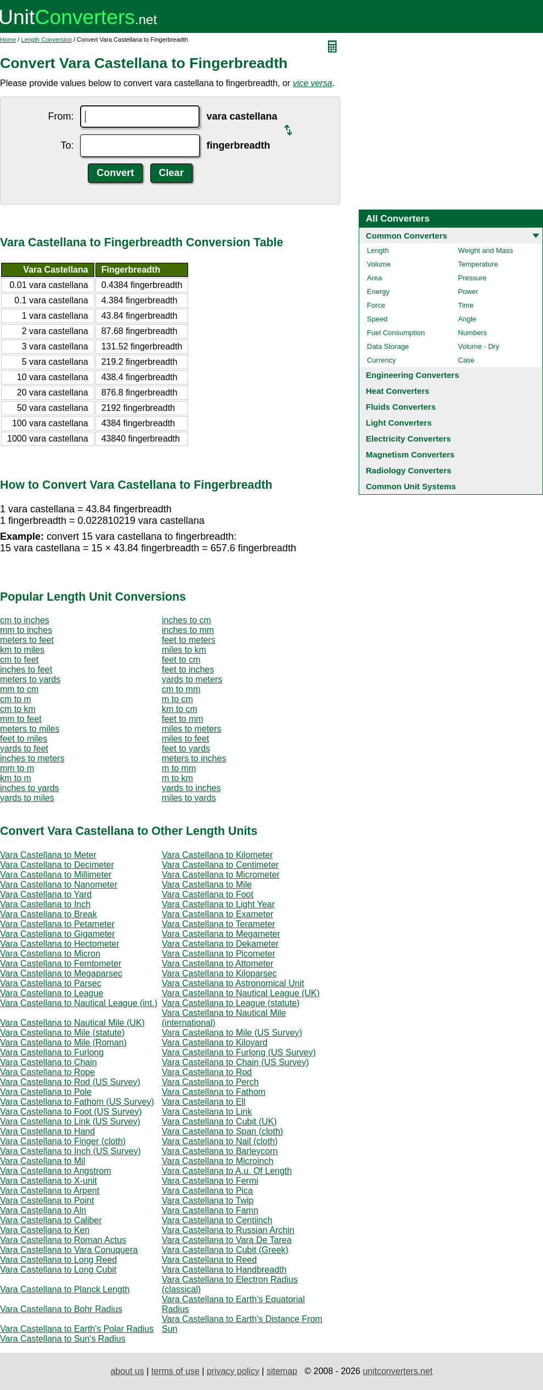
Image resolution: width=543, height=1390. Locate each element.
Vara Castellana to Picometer (218, 953)
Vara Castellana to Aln (43, 1210)
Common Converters (406, 235)
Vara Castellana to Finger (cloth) (63, 1141)
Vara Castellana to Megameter (221, 934)
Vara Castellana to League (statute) (230, 1003)
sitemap (282, 1371)
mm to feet (21, 719)
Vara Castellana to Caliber (51, 1220)
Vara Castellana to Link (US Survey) (70, 1121)
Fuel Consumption (396, 333)
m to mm (179, 768)
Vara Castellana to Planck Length (64, 1289)
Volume (379, 264)
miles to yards (189, 798)
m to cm (177, 699)
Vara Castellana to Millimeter (55, 874)
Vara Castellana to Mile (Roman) (63, 1042)
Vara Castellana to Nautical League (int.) (78, 1003)
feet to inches (188, 669)
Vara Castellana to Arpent (49, 1190)
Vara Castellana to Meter (48, 855)
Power (468, 291)
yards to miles (27, 798)
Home (8, 39)
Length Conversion (46, 39)
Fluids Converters (401, 406)
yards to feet (24, 748)
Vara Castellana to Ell (204, 1101)
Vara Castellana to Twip (208, 1200)
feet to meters (189, 640)
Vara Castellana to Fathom (213, 1092)
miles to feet (185, 738)
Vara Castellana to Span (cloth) (222, 1131)
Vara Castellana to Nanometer (58, 884)
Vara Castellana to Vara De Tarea (227, 1240)
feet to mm (182, 719)
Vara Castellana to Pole (46, 1092)
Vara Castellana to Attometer (217, 963)
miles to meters (191, 728)
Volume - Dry (478, 346)
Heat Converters (397, 390)
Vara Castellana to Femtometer (60, 963)
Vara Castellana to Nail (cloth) (220, 1141)
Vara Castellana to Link (207, 1111)
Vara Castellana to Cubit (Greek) (225, 1250)
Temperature (478, 264)
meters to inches (194, 758)
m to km (177, 778)
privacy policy (233, 1371)
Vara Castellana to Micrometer (221, 874)
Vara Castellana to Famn (210, 1210)
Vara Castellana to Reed (209, 1259)
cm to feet (19, 659)
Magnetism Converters (410, 454)
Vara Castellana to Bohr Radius (61, 1309)
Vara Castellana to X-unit (48, 1180)
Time (465, 305)
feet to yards (186, 748)
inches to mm (188, 630)
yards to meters (192, 679)
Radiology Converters (408, 470)
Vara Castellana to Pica (207, 1190)
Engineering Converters (412, 375)
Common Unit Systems (411, 486)
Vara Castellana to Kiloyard (215, 1042)
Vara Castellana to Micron (50, 953)
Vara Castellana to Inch (45, 904)
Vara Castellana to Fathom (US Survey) (77, 1101)
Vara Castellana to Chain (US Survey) (235, 1062)
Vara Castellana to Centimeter (220, 864)
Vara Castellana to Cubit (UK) (219, 1121)
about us (127, 1371)
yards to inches (191, 788)
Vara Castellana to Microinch (217, 1161)
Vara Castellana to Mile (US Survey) (232, 1032)
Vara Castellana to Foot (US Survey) (71, 1111)
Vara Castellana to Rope (47, 1072)
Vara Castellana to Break (48, 914)
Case (466, 360)
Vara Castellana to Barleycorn (220, 1151)
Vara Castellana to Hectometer (60, 943)
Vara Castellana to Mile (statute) (62, 1032)
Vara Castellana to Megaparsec (61, 973)
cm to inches (24, 620)
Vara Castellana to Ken (44, 1230)
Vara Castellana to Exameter (217, 914)
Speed (377, 319)
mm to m (17, 768)
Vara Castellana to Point (47, 1200)
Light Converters (399, 422)
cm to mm (181, 689)
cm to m (15, 699)
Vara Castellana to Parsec (50, 983)
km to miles (22, 649)
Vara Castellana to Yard (46, 894)
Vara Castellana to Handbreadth (224, 1269)
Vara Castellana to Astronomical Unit (233, 983)
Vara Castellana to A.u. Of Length (227, 1171)
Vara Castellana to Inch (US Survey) (70, 1151)
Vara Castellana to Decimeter (57, 864)
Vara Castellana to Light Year (218, 904)
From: (60, 116)
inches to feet (26, 669)
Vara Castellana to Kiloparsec (219, 973)
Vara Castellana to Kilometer (217, 855)
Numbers (472, 333)
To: (66, 145)
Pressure (472, 278)
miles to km (184, 649)
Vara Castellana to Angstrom (55, 1171)
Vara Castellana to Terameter (218, 924)
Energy (378, 291)
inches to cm (186, 620)
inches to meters (32, 758)
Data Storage (388, 346)
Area (374, 278)
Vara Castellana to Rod (207, 1072)
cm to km (18, 709)
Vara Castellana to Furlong (52, 1052)
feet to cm (181, 659)
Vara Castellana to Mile (207, 884)
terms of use (175, 1371)
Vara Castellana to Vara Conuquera (69, 1250)
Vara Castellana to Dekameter (220, 943)
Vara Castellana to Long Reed (58, 1259)
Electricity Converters (408, 438)
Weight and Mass (485, 250)
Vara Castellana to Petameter (57, 924)
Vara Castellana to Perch (210, 1082)
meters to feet (27, 640)
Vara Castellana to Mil (42, 1161)
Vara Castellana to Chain (48, 1062)
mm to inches (26, 630)
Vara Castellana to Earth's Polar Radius (77, 1329)
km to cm (179, 709)
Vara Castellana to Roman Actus (63, 1240)
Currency (381, 360)
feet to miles (23, 738)
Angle (467, 319)
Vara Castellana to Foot (207, 894)
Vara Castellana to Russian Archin (228, 1230)
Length (378, 250)
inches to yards (29, 788)
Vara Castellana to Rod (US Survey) (70, 1082)
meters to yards (30, 679)
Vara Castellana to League (51, 993)
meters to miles (29, 728)
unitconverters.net (397, 1371)
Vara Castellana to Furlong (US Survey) (239, 1052)
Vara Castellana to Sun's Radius (63, 1338)
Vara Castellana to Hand (47, 1131)
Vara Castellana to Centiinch (217, 1220)
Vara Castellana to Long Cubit (58, 1269)
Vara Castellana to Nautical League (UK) (241, 993)
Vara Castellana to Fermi (210, 1180)
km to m (15, 778)
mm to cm (19, 689)
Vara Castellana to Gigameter (57, 934)
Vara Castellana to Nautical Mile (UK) (72, 1022)
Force (376, 305)
